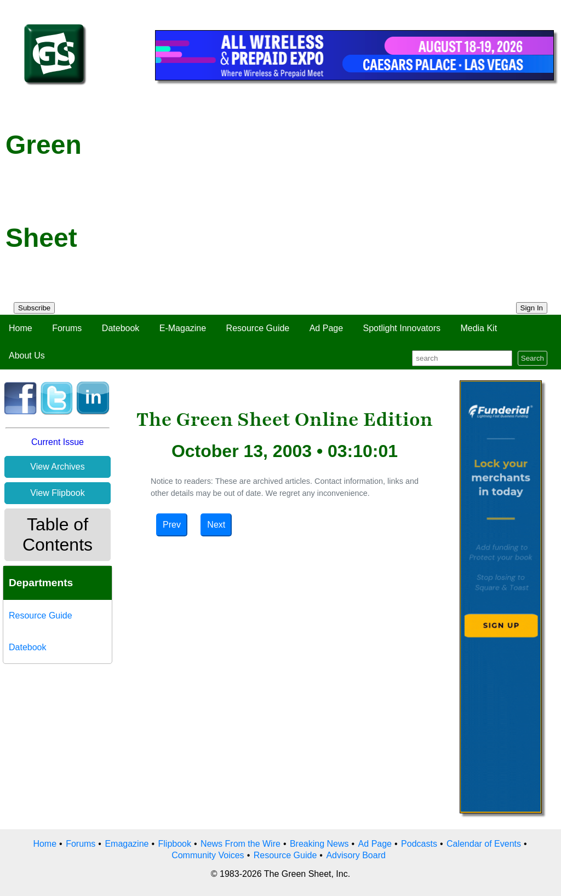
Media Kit (478, 328)
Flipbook (174, 843)
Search (532, 358)
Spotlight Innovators (401, 328)
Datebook (121, 328)
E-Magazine (182, 328)
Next (216, 524)
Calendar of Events (483, 843)
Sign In (531, 308)
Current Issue (57, 442)
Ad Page (326, 328)
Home (20, 328)
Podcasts (419, 843)
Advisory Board (356, 855)
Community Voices (207, 855)
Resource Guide (258, 328)
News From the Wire (240, 843)
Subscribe (34, 308)
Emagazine (126, 843)
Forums (67, 328)
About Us (27, 355)
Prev (172, 524)
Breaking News (319, 843)
